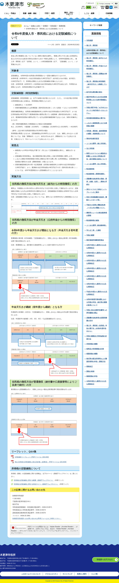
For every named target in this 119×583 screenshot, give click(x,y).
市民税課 (53, 26)
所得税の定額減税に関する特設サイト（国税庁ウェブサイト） (36, 484)
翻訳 (116, 3)
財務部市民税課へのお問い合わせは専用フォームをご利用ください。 (37, 518)
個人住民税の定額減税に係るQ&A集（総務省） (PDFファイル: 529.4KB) (40, 462)
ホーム (26, 26)
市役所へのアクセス (105, 560)
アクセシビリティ (51, 574)
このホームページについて (30, 574)
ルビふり (91, 3)
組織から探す (36, 26)
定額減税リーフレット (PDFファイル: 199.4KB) (32, 457)
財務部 (45, 26)
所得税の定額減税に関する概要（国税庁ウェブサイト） (34, 480)
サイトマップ (67, 574)
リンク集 (94, 574)
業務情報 (62, 26)
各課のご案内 (81, 574)
